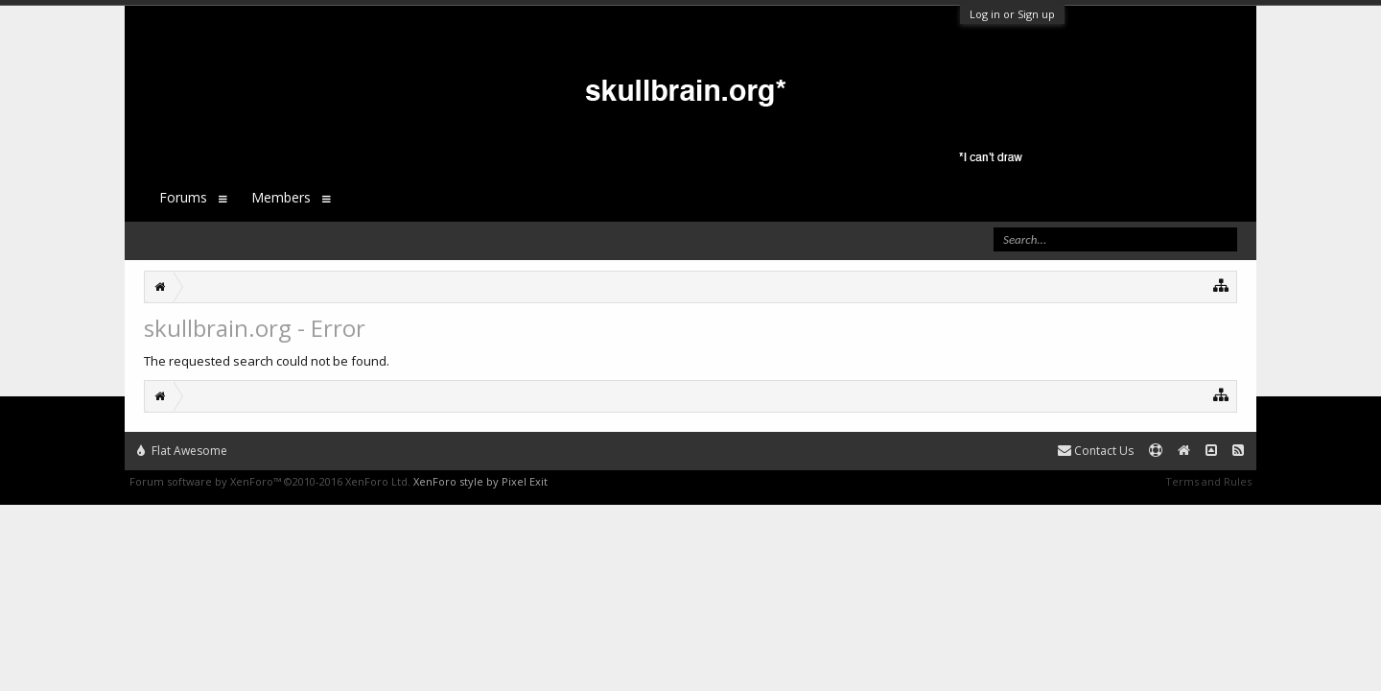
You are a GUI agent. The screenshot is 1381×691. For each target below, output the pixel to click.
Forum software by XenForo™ (269, 481)
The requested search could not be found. (266, 360)
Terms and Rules (1208, 481)
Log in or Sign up (1012, 14)
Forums (183, 197)
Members (281, 197)
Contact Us (1096, 450)
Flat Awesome (182, 450)
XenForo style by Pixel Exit (480, 481)
